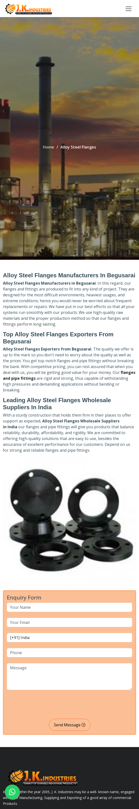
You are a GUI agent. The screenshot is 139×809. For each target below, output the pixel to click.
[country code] (69, 637)
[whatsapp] (12, 792)
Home (48, 147)
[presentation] (44, 705)
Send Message (69, 725)
